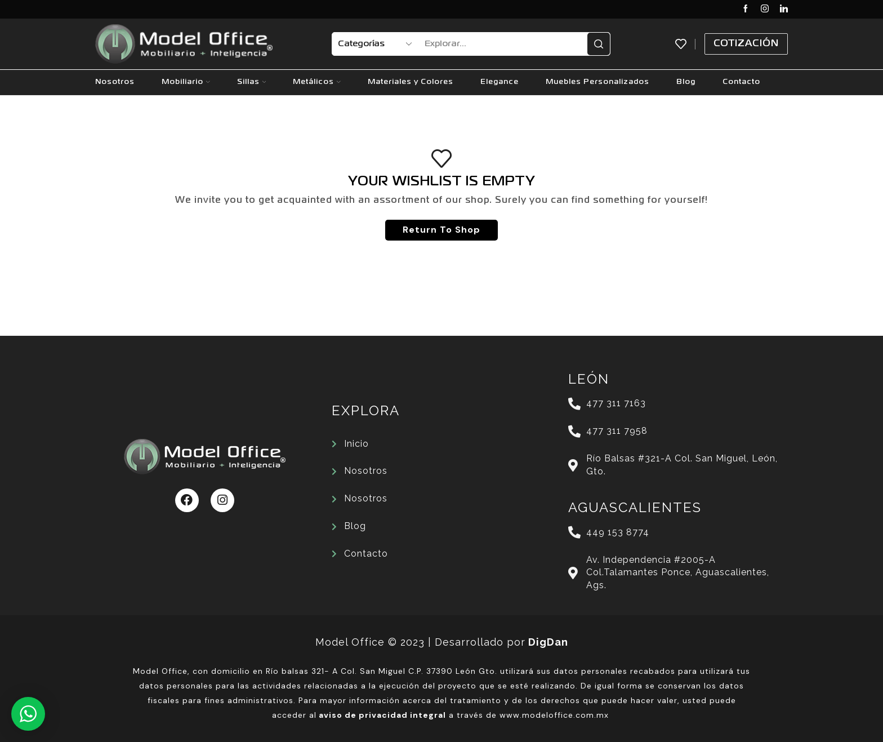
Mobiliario (186, 82)
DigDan (548, 642)
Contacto (741, 82)
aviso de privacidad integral (382, 715)
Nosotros (115, 82)
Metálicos (317, 82)
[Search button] (598, 44)
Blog (685, 82)
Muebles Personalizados (597, 82)
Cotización (746, 43)
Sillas (251, 82)
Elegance (499, 82)
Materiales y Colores (410, 82)
